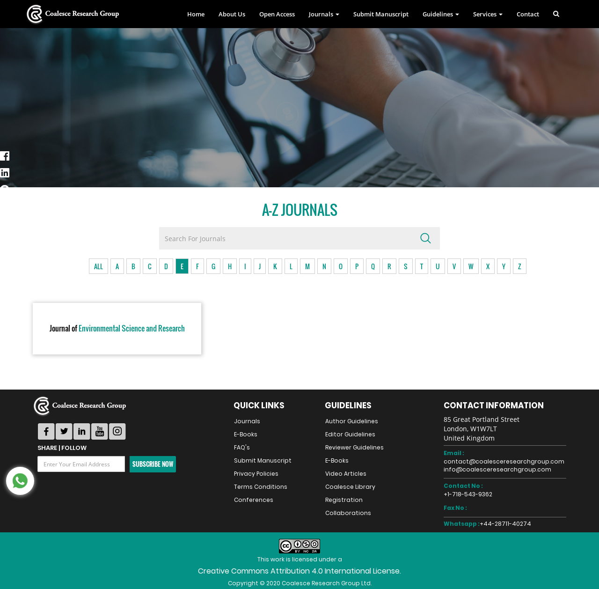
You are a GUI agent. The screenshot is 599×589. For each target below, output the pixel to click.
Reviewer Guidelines (354, 447)
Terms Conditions (260, 487)
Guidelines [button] (441, 14)
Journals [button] (324, 14)
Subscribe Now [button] (152, 464)
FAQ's (242, 447)
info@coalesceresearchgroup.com (497, 469)
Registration (344, 500)
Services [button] (488, 14)
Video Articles (345, 474)
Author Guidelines (351, 421)
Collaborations (348, 513)
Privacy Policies (256, 474)
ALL (98, 266)
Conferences (253, 500)
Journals (247, 421)
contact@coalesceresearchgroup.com (504, 461)
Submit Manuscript (381, 14)
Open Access (277, 14)
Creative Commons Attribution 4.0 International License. (299, 571)
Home (196, 14)
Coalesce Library (350, 487)
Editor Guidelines (350, 434)
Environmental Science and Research (117, 328)
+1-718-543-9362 (468, 494)
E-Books (245, 434)
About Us (232, 14)
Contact (528, 14)
